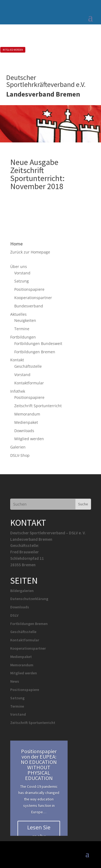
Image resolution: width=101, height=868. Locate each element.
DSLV (14, 615)
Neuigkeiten (25, 320)
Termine (21, 328)
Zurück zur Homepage (30, 252)
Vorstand (22, 272)
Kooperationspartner (33, 297)
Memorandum (27, 414)
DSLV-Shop (20, 455)
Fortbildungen (23, 337)
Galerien (18, 447)
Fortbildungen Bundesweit (38, 343)
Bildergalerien (22, 590)
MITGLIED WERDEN (13, 49)
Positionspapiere (29, 289)
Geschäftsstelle (28, 366)
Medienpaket (26, 422)
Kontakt (17, 359)
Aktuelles (18, 314)
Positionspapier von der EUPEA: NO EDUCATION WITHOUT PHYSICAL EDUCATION (39, 764)
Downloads (24, 430)
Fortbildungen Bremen (34, 351)
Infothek (17, 391)
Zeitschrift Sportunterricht (38, 405)
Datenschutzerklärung (29, 598)
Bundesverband (28, 305)
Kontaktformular (29, 382)
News (14, 681)
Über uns (18, 266)
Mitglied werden (29, 438)
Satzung (21, 281)
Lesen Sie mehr (38, 832)
